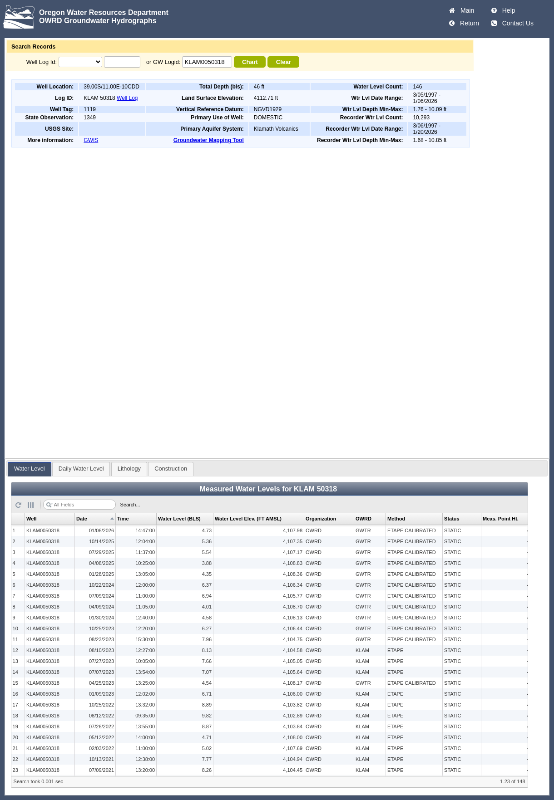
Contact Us (516, 23)
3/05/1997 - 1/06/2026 (426, 98)
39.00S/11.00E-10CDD (111, 86)
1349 (90, 117)
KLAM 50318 (99, 98)
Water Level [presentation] (29, 468)
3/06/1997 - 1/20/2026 (426, 129)
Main (465, 10)
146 (417, 86)
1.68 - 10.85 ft (429, 140)
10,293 (421, 117)
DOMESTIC (268, 117)
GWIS (91, 140)
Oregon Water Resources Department (103, 12)
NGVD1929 (268, 109)
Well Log (127, 98)
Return (467, 23)
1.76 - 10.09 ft (429, 109)
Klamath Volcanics (276, 129)
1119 (90, 109)
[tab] (29, 469)
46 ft (259, 86)
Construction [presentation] (170, 468)
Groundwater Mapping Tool (208, 140)
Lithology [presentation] (129, 468)
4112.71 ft (266, 98)
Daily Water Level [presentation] (81, 468)
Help (507, 10)
